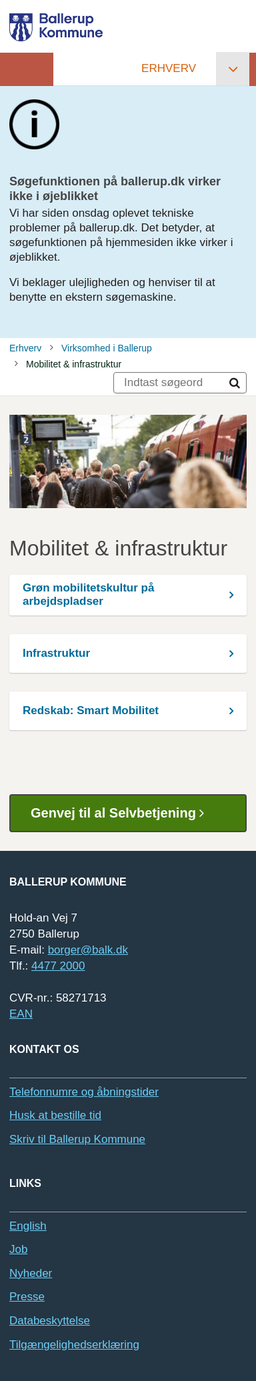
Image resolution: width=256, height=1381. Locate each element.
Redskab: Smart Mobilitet (91, 710)
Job (18, 1249)
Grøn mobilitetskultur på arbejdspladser (88, 594)
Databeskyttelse (49, 1320)
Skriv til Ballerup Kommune (77, 1139)
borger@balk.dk (88, 950)
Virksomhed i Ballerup (106, 348)
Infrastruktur (56, 653)
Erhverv (168, 68)
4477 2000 (58, 966)
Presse (27, 1296)
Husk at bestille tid (55, 1115)
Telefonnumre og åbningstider (84, 1092)
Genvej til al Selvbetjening (122, 813)
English (28, 1226)
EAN (21, 1014)
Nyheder (30, 1273)
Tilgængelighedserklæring (74, 1344)
